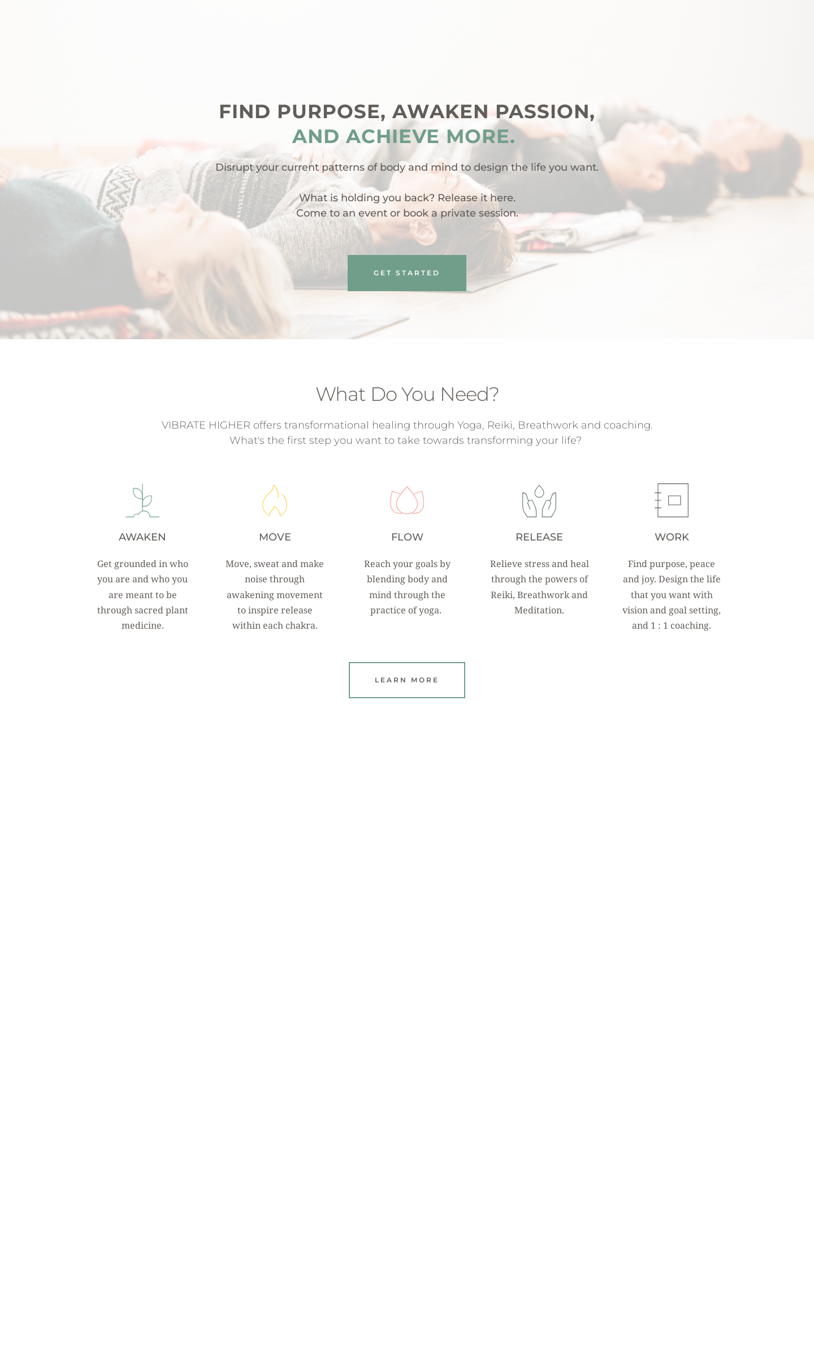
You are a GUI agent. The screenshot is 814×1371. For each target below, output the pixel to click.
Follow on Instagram (409, 942)
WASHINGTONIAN (626, 1253)
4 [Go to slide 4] (412, 1309)
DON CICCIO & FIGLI (480, 1253)
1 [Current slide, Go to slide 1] (379, 1309)
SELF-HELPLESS (334, 1236)
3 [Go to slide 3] (401, 1309)
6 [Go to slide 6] (435, 1309)
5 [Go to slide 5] (424, 1309)
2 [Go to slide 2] (390, 1309)
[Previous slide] (102, 1219)
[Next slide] (712, 1219)
